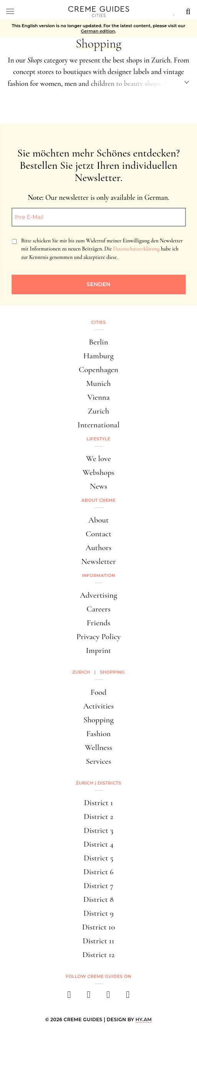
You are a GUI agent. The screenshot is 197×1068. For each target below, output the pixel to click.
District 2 (98, 816)
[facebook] (69, 997)
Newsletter (98, 561)
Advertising (98, 595)
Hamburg (98, 356)
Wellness (98, 747)
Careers (98, 609)
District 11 (98, 941)
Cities (98, 322)
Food (98, 692)
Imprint (98, 650)
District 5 (98, 858)
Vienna (98, 397)
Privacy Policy (98, 636)
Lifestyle (99, 439)
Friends (99, 623)
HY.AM (144, 1019)
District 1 (98, 803)
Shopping (98, 720)
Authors (99, 547)
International (98, 425)
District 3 (98, 830)
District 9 (98, 913)
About (98, 520)
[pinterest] (108, 997)
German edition (98, 31)
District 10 (98, 927)
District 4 (98, 844)
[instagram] (89, 997)
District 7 (99, 885)
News (98, 486)
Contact (98, 534)
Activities (98, 706)
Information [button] (98, 575)
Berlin (98, 342)
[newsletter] (128, 997)
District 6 (98, 872)
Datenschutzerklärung (136, 249)
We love (98, 458)
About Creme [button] (98, 500)
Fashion (98, 733)
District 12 (98, 954)
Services (98, 761)
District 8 (98, 899)
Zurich (98, 411)
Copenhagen (98, 369)
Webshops (98, 472)
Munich (98, 383)
